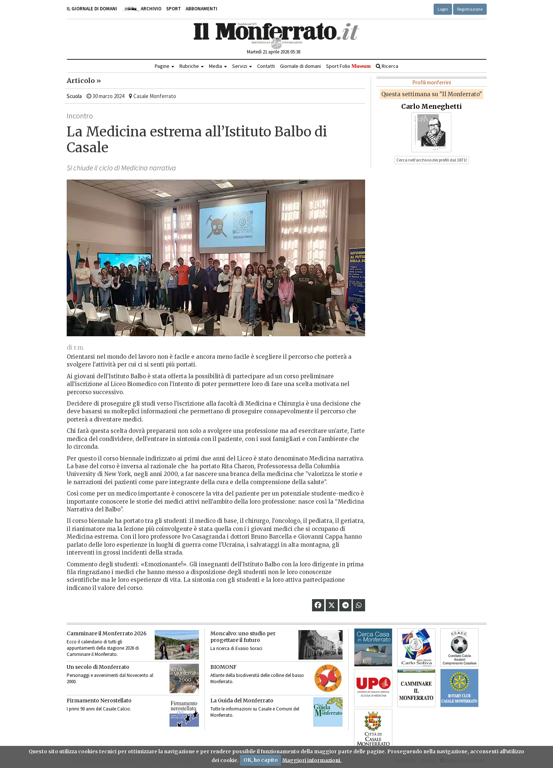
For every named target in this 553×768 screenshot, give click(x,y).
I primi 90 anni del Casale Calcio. (99, 709)
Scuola (74, 96)
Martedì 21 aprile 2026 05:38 (273, 52)
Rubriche (191, 66)
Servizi (242, 66)
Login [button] (443, 9)
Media (218, 66)
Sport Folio (348, 66)
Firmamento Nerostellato (99, 700)
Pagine (164, 66)
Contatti (266, 66)
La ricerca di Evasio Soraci (236, 648)
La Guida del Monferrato (241, 700)
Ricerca (387, 66)
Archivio (141, 9)
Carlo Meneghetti (431, 106)
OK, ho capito (261, 760)
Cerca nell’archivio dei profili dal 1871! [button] (431, 160)
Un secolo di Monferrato (98, 667)
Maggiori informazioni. (312, 760)
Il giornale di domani (92, 9)
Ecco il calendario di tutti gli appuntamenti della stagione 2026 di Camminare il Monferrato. (103, 648)
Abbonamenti (201, 9)
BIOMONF (223, 667)
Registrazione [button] (470, 9)
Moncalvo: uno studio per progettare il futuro (243, 636)
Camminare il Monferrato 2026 (107, 633)
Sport (173, 9)
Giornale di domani (300, 66)
